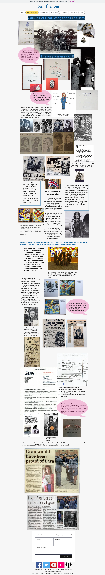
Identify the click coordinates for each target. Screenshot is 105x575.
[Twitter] (46, 565)
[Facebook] (39, 565)
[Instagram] (61, 565)
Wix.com (72, 573)
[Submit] (66, 556)
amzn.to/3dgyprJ (57, 571)
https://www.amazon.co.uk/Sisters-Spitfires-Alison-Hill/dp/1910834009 (81, 166)
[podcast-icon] (68, 565)
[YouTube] (53, 565)
